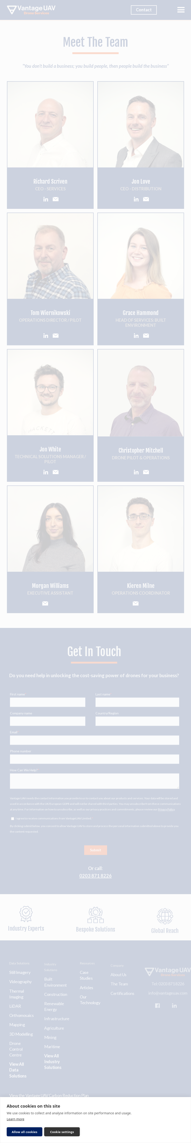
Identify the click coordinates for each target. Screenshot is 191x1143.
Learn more (15, 1119)
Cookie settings (62, 1132)
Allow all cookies (24, 1132)
